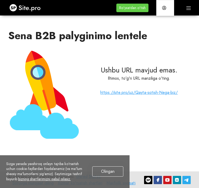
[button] (132, 8)
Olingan (108, 171)
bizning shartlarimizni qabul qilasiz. (44, 179)
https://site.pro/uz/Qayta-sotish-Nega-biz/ (139, 92)
